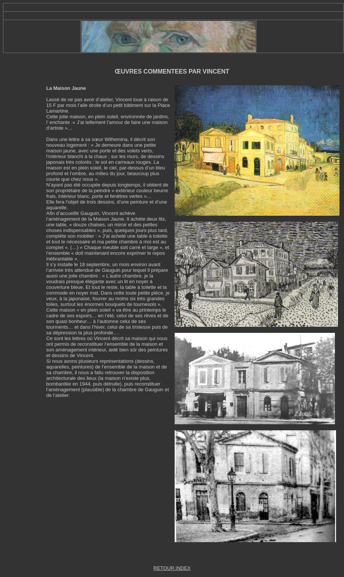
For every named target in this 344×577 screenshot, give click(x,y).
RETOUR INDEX (172, 568)
